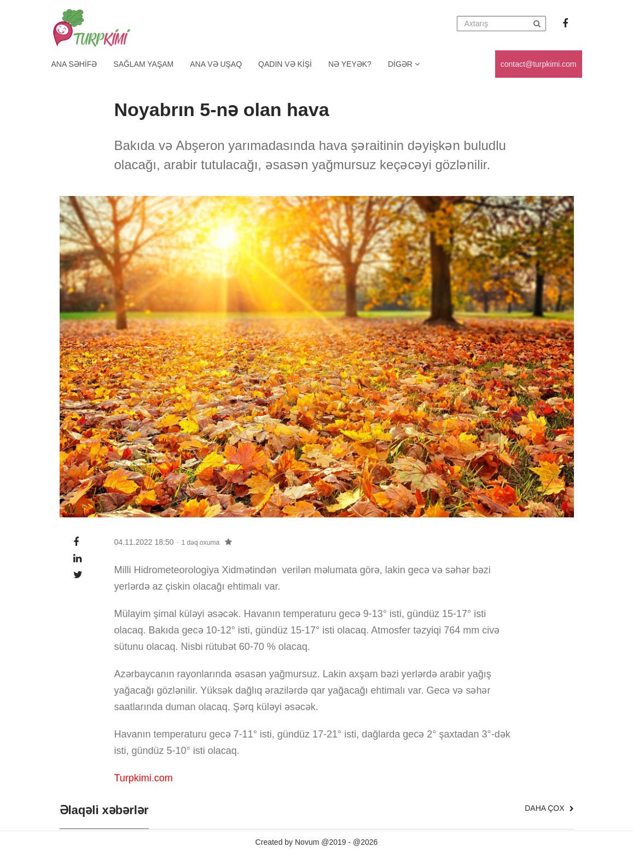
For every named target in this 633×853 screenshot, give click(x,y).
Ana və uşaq (216, 64)
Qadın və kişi (285, 64)
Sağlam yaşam (143, 64)
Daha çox (549, 808)
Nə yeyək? (349, 64)
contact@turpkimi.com (539, 64)
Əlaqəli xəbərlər (104, 810)
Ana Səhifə (74, 64)
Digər (404, 64)
